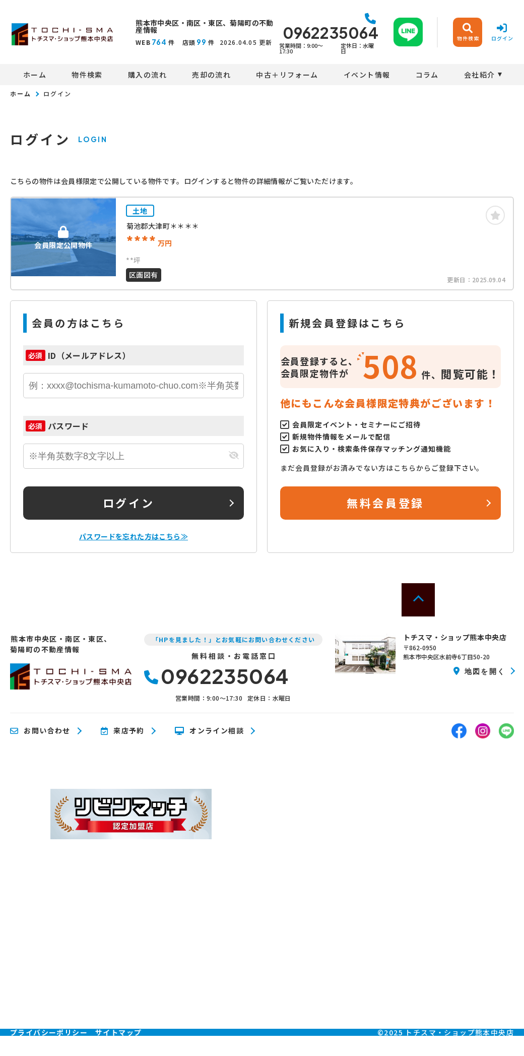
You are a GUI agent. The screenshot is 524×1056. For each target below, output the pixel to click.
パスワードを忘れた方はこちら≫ (133, 536)
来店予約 (123, 731)
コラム (427, 75)
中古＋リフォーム (287, 75)
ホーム (34, 75)
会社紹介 (479, 75)
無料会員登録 (385, 502)
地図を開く (479, 670)
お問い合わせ (40, 731)
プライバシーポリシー (49, 1032)
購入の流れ (147, 75)
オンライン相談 (209, 731)
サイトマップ (118, 1032)
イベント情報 (367, 75)
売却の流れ (211, 75)
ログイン (128, 502)
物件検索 (87, 75)
